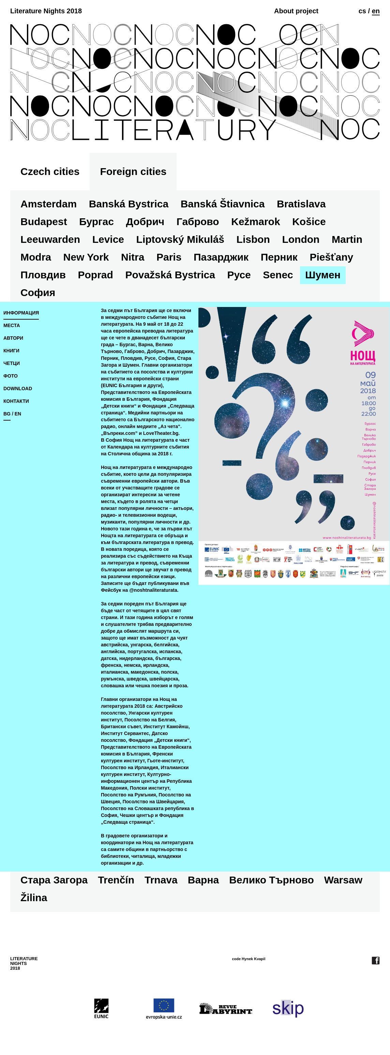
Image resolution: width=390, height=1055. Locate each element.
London (300, 239)
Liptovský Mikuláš (180, 239)
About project (296, 11)
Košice (309, 221)
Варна (203, 879)
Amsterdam (48, 203)
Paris (168, 257)
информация (21, 313)
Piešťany (331, 257)
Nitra (132, 257)
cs (362, 11)
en (376, 11)
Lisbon (253, 239)
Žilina (33, 897)
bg (7, 413)
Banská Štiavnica (223, 203)
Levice (108, 239)
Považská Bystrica (170, 274)
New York (86, 257)
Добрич (145, 221)
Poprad (95, 274)
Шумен (322, 274)
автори (13, 338)
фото (10, 376)
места (11, 325)
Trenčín (116, 879)
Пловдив (43, 274)
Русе (239, 274)
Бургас (96, 221)
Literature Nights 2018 (46, 11)
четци (11, 363)
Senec (278, 274)
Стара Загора (54, 879)
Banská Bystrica (128, 203)
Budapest (43, 221)
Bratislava (301, 203)
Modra (35, 257)
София (37, 292)
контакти (16, 401)
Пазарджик (221, 257)
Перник (279, 257)
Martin (347, 239)
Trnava (161, 879)
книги (11, 350)
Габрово (198, 221)
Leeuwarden (50, 239)
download (17, 388)
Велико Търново (271, 879)
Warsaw (343, 879)
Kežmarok (255, 221)
